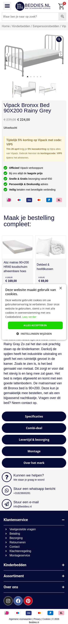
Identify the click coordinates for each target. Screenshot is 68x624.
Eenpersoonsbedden (46, 26)
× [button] (60, 288)
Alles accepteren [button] (35, 325)
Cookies (46, 619)
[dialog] (34, 312)
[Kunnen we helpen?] (7, 477)
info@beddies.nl (22, 506)
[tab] (34, 416)
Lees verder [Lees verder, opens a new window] (29, 317)
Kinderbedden (21, 26)
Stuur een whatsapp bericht (34, 489)
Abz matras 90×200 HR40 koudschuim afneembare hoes (16, 267)
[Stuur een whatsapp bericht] (7, 490)
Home (6, 26)
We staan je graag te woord (28, 479)
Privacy (37, 619)
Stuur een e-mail (26, 502)
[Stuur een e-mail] (7, 504)
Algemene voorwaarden (20, 619)
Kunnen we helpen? (28, 475)
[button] (7, 6)
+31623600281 (21, 493)
